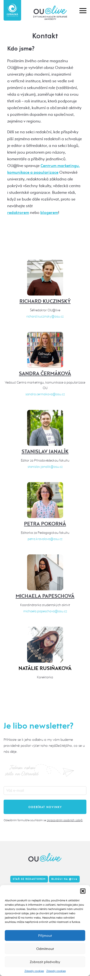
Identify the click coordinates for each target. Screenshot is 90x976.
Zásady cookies (34, 971)
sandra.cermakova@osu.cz (45, 394)
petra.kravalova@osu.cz (45, 539)
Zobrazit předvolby (45, 962)
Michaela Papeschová (45, 596)
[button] (82, 891)
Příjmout (45, 935)
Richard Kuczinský (45, 301)
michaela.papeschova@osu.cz (45, 611)
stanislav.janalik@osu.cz (45, 467)
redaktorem (18, 212)
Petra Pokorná (45, 523)
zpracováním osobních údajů (65, 820)
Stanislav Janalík (45, 451)
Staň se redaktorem (29, 879)
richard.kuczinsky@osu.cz (45, 316)
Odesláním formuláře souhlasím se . (43, 820)
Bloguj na (64, 879)
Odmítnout (45, 949)
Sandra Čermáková (45, 373)
